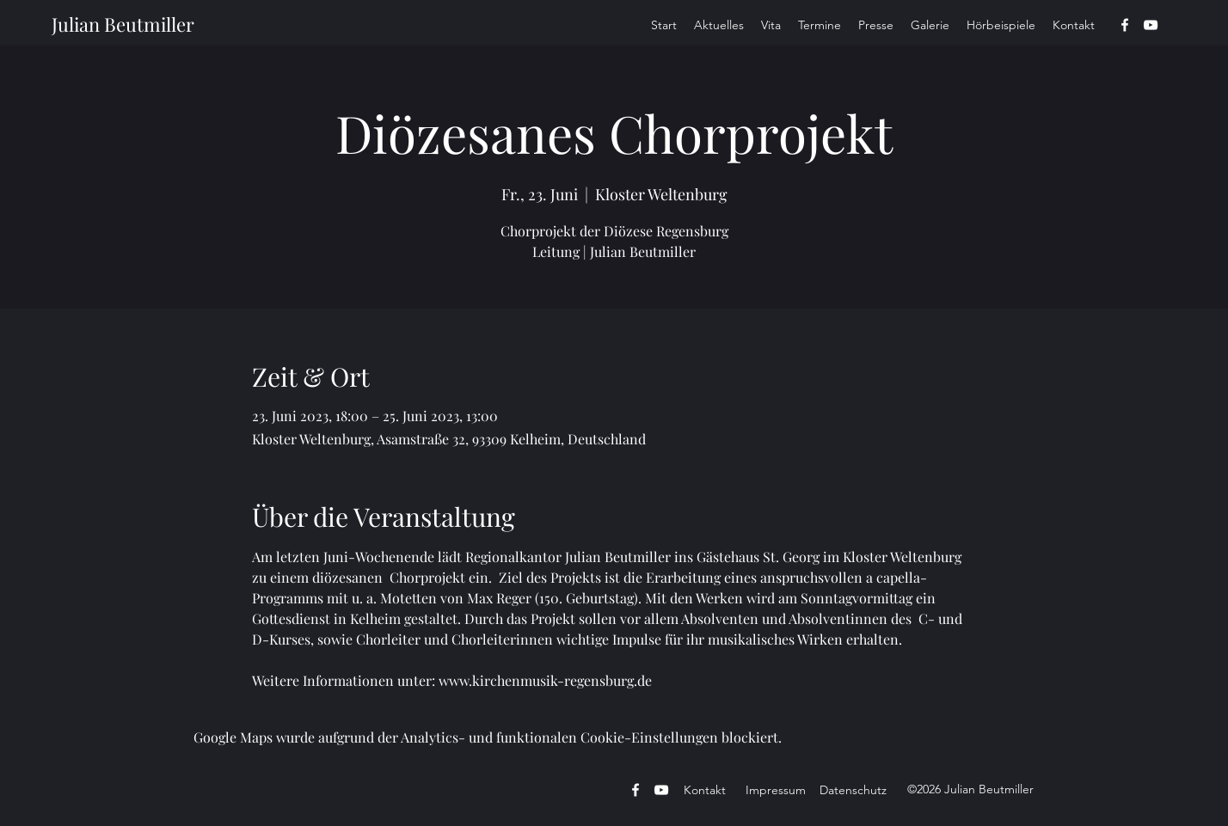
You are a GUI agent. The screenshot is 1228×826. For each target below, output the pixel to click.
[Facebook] (1124, 25)
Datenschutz (853, 790)
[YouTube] (1150, 25)
